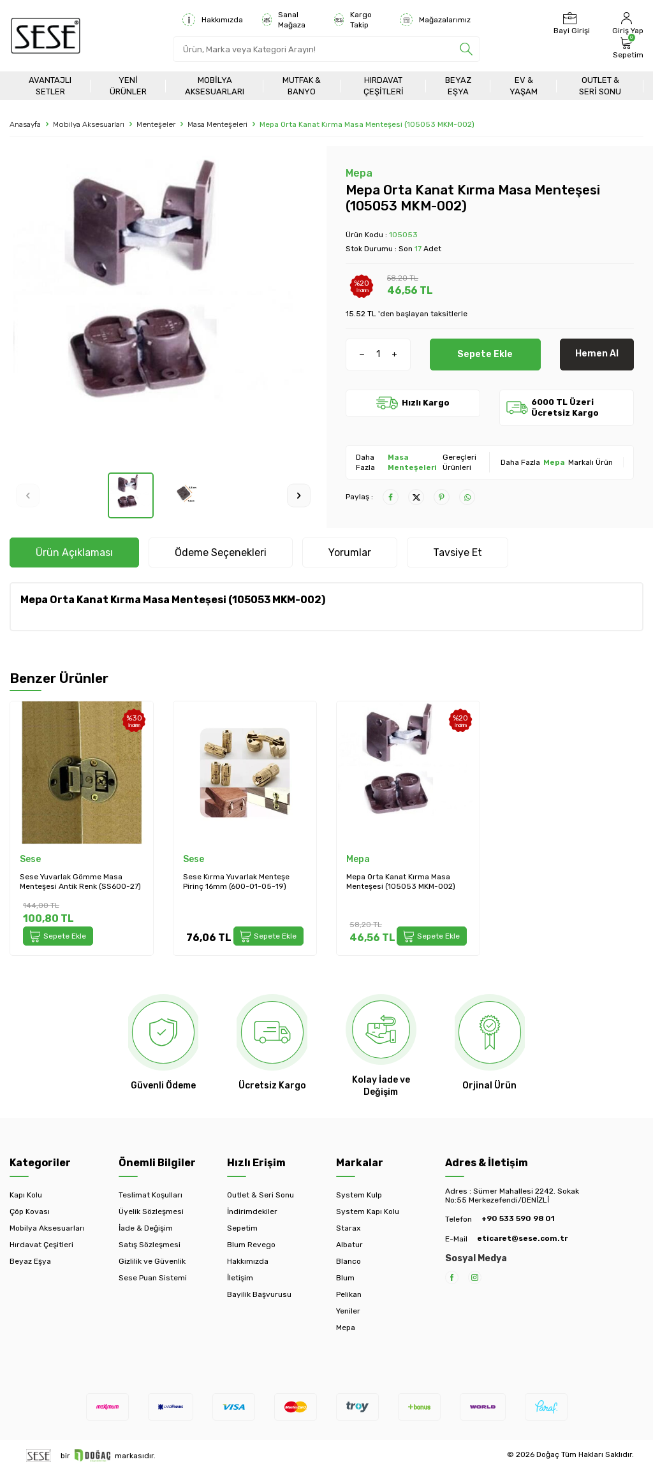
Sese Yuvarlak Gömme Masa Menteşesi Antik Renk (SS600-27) (80, 881)
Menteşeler (155, 124)
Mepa (359, 173)
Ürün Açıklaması (74, 552)
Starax (348, 1228)
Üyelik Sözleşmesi (151, 1211)
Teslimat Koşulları (150, 1194)
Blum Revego (251, 1244)
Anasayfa (25, 124)
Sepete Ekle (485, 353)
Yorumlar (349, 552)
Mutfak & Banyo (301, 85)
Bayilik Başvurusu (259, 1294)
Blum (345, 1277)
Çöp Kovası (30, 1211)
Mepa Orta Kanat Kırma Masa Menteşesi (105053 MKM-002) (400, 881)
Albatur (349, 1244)
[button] (28, 495)
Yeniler (348, 1310)
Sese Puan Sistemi (153, 1277)
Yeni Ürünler (128, 85)
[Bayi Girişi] (570, 23)
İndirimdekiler (252, 1211)
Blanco (348, 1261)
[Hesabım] (626, 23)
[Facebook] (452, 1277)
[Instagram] (474, 1277)
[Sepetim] (626, 48)
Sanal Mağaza (283, 19)
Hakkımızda (212, 19)
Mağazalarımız (435, 19)
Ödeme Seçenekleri (221, 552)
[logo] (46, 36)
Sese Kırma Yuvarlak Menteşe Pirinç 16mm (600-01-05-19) (236, 881)
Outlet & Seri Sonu (600, 85)
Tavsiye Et (457, 552)
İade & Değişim (146, 1228)
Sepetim (242, 1228)
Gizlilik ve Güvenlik (152, 1261)
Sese (30, 859)
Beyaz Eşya (458, 85)
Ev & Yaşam (524, 85)
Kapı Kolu (26, 1194)
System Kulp (359, 1194)
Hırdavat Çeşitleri (383, 85)
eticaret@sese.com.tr (522, 1238)
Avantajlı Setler (50, 85)
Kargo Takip (353, 19)
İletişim (240, 1277)
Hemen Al (597, 353)
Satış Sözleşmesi (149, 1244)
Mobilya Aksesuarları (214, 85)
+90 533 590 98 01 (518, 1218)
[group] (163, 309)
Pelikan (349, 1294)
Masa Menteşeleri (217, 124)
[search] (466, 49)
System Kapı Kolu (367, 1211)
